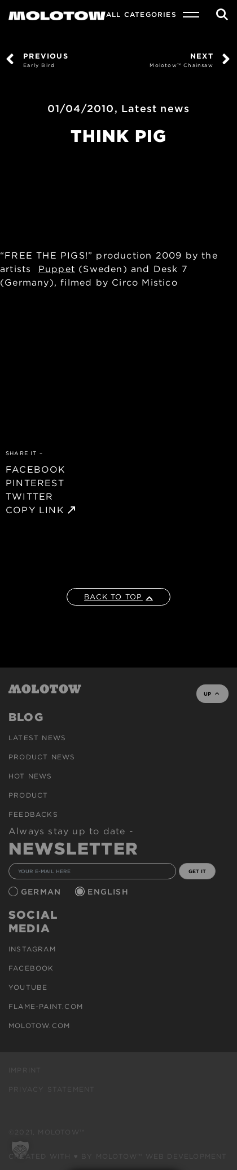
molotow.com (39, 1025)
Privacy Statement (51, 1089)
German (42, 891)
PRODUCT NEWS (41, 757)
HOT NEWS (30, 776)
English (109, 891)
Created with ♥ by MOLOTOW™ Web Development (117, 1156)
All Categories (141, 14)
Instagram (32, 949)
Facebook (31, 968)
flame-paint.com (45, 1006)
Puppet (56, 269)
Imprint (24, 1070)
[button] (20, 1149)
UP (211, 694)
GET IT (197, 871)
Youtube (27, 987)
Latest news (155, 108)
